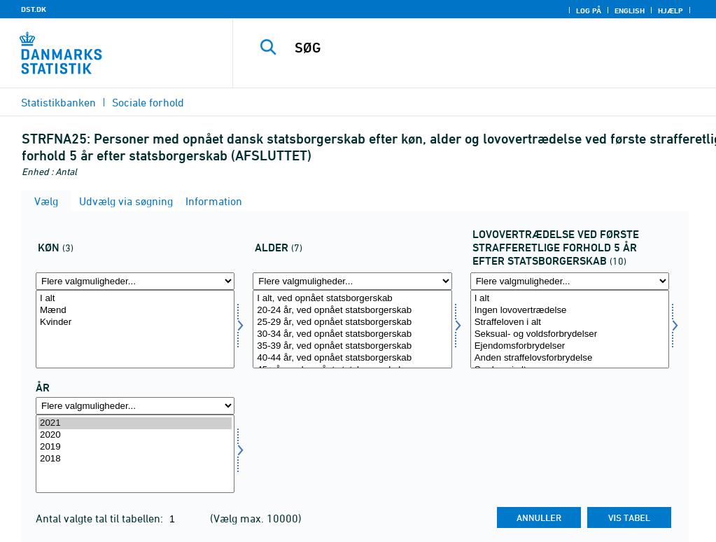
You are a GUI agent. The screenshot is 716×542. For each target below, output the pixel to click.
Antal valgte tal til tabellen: (101, 518)
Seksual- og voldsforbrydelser (569, 334)
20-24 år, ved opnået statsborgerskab (352, 311)
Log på (588, 10)
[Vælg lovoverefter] (569, 329)
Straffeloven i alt (569, 322)
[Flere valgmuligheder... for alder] (352, 281)
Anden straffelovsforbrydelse (569, 358)
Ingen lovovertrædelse (569, 311)
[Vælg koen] (135, 329)
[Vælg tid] (135, 454)
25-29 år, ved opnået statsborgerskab (352, 322)
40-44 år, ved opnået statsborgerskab (352, 358)
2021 (135, 423)
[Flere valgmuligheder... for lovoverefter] (569, 281)
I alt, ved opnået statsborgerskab (352, 299)
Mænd (135, 311)
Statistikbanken (58, 102)
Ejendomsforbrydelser (569, 346)
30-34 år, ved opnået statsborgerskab (352, 334)
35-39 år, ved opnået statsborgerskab (352, 346)
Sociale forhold (148, 102)
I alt (135, 299)
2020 (135, 435)
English (630, 10)
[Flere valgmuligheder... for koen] (135, 281)
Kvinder (135, 322)
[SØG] (479, 48)
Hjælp (670, 10)
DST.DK (33, 9)
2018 (135, 459)
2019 (135, 447)
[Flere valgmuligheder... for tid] (135, 406)
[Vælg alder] (352, 329)
